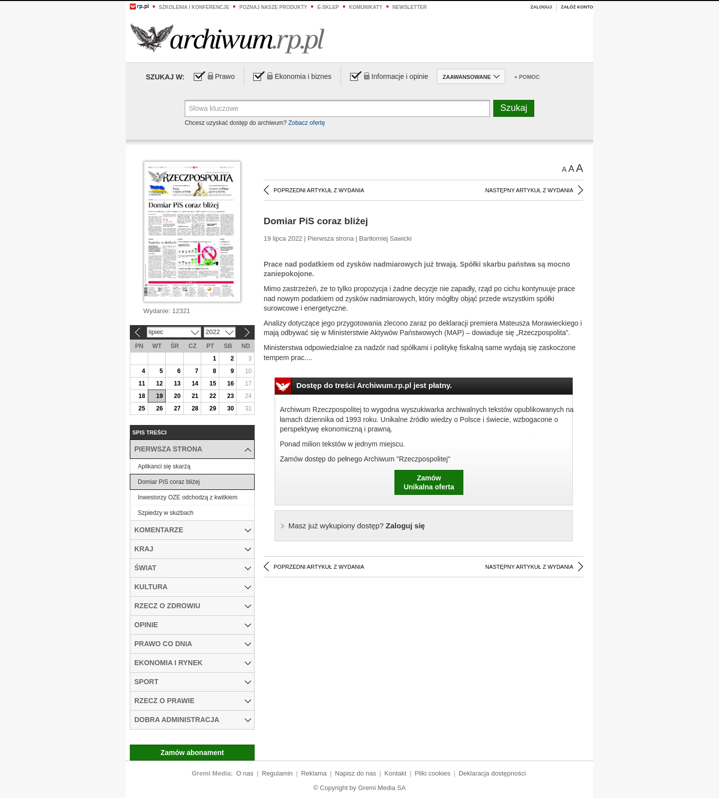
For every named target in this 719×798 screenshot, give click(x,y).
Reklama (314, 773)
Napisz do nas (355, 773)
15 (212, 383)
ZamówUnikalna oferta (428, 482)
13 (177, 383)
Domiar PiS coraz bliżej (169, 481)
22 (212, 396)
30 (230, 408)
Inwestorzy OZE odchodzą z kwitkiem (187, 497)
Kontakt (395, 773)
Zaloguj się (357, 525)
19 (159, 396)
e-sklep (328, 7)
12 (159, 383)
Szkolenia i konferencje (194, 7)
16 (230, 383)
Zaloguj (541, 6)
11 (141, 383)
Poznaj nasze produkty (273, 7)
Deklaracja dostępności (492, 773)
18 (141, 396)
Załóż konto (577, 6)
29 (212, 408)
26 (159, 408)
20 (177, 396)
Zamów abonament (192, 753)
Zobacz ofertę (306, 122)
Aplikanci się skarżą (164, 466)
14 (195, 383)
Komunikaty (365, 7)
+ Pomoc (527, 77)
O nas (245, 773)
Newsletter (409, 7)
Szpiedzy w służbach (165, 512)
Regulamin (277, 773)
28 (195, 408)
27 (177, 408)
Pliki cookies (433, 773)
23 (230, 396)
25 (141, 408)
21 (195, 396)
